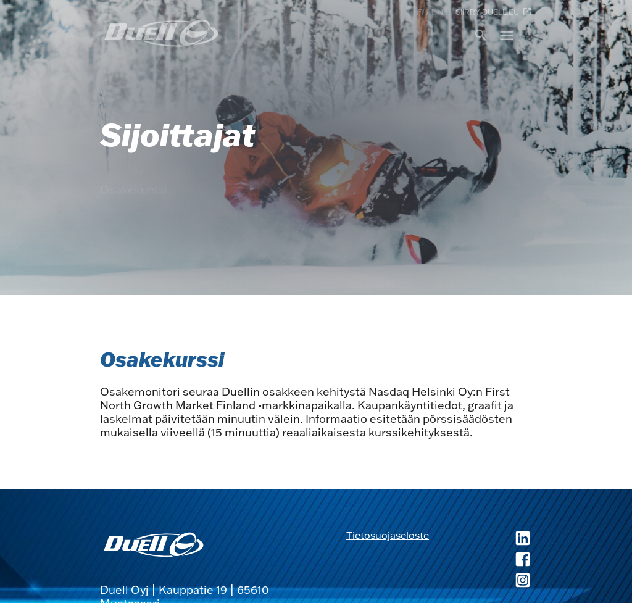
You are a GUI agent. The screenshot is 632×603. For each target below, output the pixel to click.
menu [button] (506, 35)
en (437, 11)
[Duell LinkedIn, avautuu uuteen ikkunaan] (480, 539)
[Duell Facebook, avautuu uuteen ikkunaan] (480, 560)
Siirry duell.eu (493, 11)
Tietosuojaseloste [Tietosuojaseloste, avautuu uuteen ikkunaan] (387, 535)
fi (420, 11)
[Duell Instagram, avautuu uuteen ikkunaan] (480, 581)
